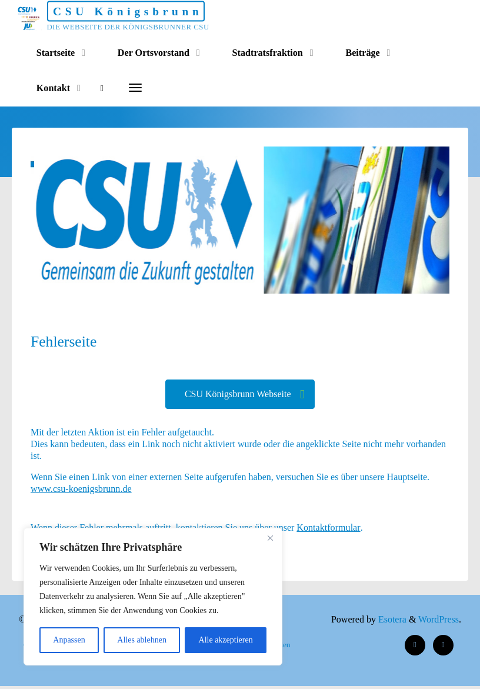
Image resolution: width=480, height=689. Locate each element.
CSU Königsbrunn (143, 11)
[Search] (103, 88)
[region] (153, 596)
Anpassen (69, 639)
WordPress (438, 622)
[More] (137, 88)
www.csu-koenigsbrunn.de (81, 490)
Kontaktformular (331, 529)
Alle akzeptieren (226, 639)
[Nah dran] (270, 538)
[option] (261, 220)
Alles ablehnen (141, 639)
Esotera (390, 622)
